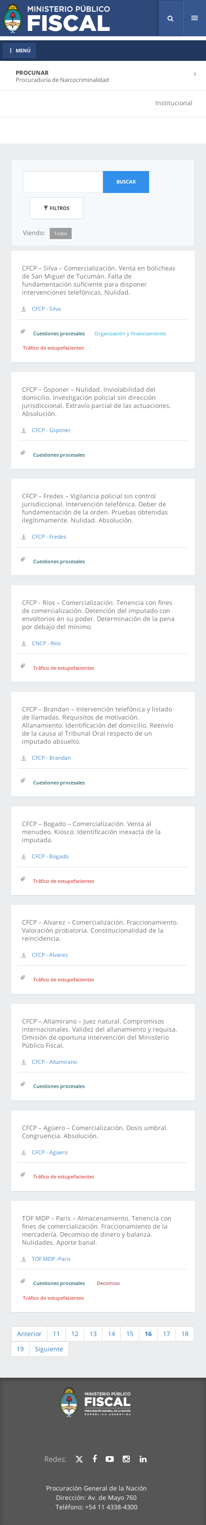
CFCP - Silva (46, 309)
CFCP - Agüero (50, 1152)
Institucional (174, 103)
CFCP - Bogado (50, 856)
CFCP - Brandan (51, 758)
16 (148, 1333)
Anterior (29, 1333)
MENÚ (19, 50)
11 (56, 1333)
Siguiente (49, 1349)
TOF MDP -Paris (51, 1259)
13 (93, 1333)
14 (111, 1333)
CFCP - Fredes (49, 536)
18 (185, 1333)
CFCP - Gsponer (51, 430)
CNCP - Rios (46, 643)
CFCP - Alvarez (50, 955)
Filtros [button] (56, 208)
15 (129, 1333)
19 (20, 1349)
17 (166, 1333)
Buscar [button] (126, 181)
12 (74, 1333)
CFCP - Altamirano (54, 1062)
